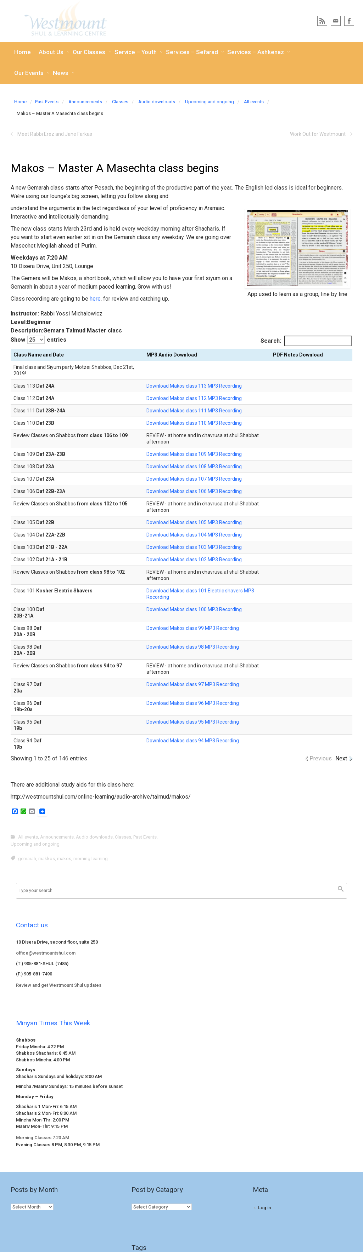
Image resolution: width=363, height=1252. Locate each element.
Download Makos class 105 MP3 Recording (194, 522)
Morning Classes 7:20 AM (42, 1137)
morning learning (90, 858)
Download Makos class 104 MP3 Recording (194, 535)
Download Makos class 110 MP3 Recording (194, 423)
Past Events (46, 101)
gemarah (27, 858)
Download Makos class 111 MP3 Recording (194, 410)
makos (64, 858)
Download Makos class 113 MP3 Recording (194, 386)
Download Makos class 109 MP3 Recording (194, 454)
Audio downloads (156, 101)
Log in (264, 1207)
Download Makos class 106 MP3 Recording (194, 491)
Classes (120, 101)
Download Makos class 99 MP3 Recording (192, 628)
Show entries (38, 340)
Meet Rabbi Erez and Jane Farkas (54, 134)
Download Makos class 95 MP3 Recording (192, 722)
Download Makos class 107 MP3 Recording (194, 479)
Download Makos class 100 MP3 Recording (194, 609)
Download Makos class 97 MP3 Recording (192, 684)
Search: (306, 341)
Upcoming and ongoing (209, 101)
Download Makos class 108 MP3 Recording (194, 466)
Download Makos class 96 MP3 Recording (192, 703)
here (95, 298)
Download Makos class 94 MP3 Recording (192, 740)
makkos (46, 858)
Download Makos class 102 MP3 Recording (194, 559)
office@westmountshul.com (46, 953)
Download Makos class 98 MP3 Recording (192, 647)
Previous (320, 758)
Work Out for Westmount (318, 134)
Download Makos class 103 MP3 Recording (194, 547)
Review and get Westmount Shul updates (58, 985)
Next (341, 758)
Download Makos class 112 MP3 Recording (194, 398)
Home (20, 101)
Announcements (85, 101)
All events (254, 101)
